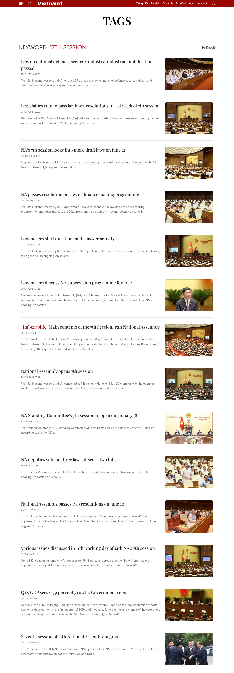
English (155, 3)
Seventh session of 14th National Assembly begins (69, 636)
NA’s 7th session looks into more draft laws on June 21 (73, 150)
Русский (201, 3)
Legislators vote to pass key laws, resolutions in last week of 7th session (90, 106)
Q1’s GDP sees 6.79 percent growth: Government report (75, 592)
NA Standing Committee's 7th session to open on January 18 (79, 415)
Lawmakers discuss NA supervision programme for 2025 (77, 283)
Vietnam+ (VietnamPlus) (51, 3)
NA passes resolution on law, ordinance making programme (80, 194)
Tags (117, 20)
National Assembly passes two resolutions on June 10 (72, 504)
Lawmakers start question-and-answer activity (68, 238)
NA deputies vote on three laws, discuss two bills (68, 459)
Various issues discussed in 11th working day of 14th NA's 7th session (88, 548)
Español (181, 3)
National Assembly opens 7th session (57, 371)
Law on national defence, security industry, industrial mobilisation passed (87, 64)
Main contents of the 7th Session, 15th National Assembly (90, 327)
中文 (191, 3)
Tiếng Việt (142, 3)
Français (168, 3)
